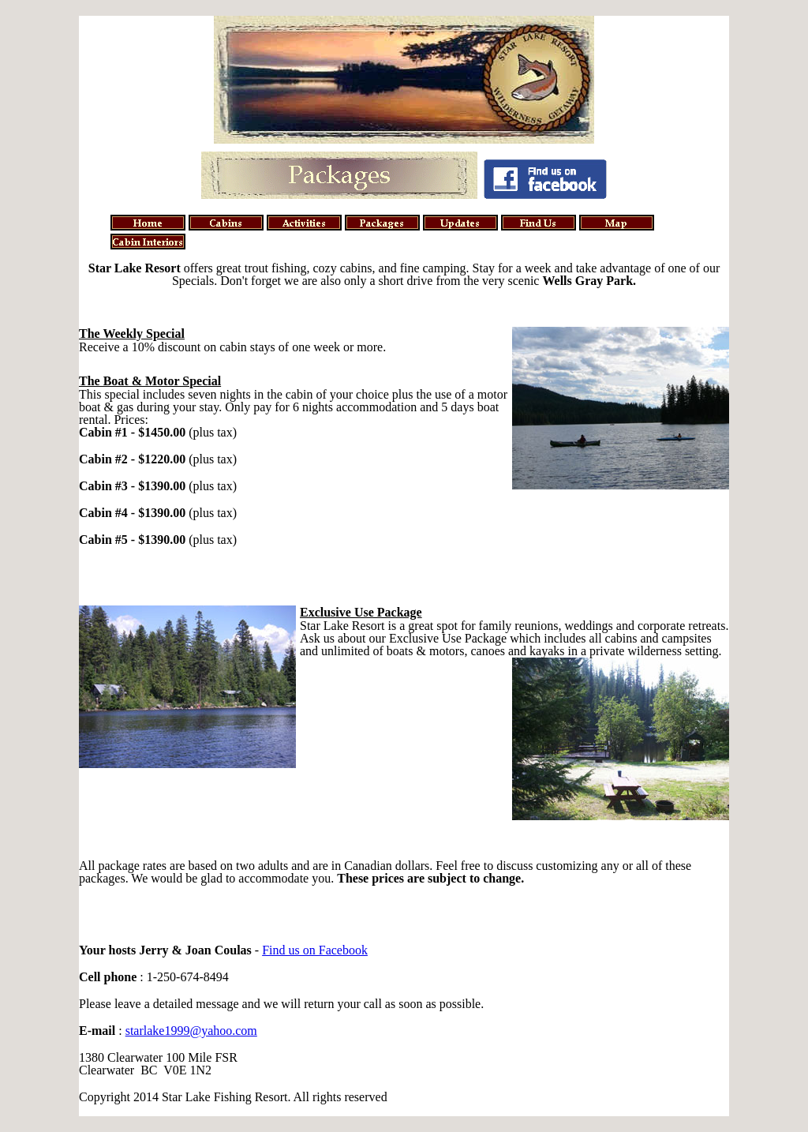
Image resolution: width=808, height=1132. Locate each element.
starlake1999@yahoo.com (191, 1030)
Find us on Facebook (315, 950)
